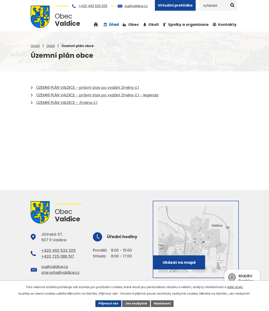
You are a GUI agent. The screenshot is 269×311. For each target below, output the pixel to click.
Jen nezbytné (136, 303)
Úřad (50, 45)
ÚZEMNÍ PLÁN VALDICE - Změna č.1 (66, 102)
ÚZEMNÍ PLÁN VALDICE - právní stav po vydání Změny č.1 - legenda (97, 95)
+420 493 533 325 (93, 6)
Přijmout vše (108, 303)
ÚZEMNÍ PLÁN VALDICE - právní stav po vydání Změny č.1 (87, 87)
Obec (133, 24)
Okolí (153, 24)
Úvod (35, 45)
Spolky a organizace (188, 24)
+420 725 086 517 (57, 256)
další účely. (235, 287)
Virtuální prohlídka (175, 5)
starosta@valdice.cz (60, 272)
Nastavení (162, 303)
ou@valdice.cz (136, 6)
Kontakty (227, 24)
